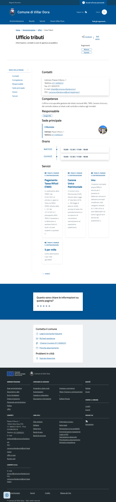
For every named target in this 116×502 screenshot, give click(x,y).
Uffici (40, 30)
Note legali (63, 425)
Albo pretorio (37, 421)
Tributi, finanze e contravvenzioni (52, 174)
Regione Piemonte (15, 2)
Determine (37, 428)
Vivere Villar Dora (57, 21)
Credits (47, 493)
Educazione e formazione (42, 398)
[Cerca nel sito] (103, 12)
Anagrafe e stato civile (41, 388)
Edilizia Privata (64, 398)
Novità (31, 21)
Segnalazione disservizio (68, 437)
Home (18, 30)
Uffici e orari (11, 455)
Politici (9, 405)
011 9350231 (58, 83)
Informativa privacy (66, 421)
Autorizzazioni (38, 391)
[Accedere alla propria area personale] (93, 2)
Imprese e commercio (67, 388)
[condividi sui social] (86, 37)
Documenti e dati (13, 391)
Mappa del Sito (65, 493)
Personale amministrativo (16, 402)
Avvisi (87, 391)
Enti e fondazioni (13, 395)
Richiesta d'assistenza (67, 442)
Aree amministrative (14, 388)
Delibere (36, 425)
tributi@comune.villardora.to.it (63, 89)
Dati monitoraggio (13, 493)
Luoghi (87, 406)
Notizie (87, 388)
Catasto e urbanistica (40, 395)
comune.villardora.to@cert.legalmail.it (64, 92)
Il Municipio (49, 126)
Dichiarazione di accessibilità (69, 428)
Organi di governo (13, 398)
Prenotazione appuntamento (69, 439)
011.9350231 (57, 134)
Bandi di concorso (39, 435)
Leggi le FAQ (63, 434)
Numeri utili (11, 458)
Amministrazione (17, 21)
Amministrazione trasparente (69, 431)
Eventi (87, 409)
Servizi (42, 21)
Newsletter (89, 424)
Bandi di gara (38, 432)
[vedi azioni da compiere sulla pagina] (96, 37)
